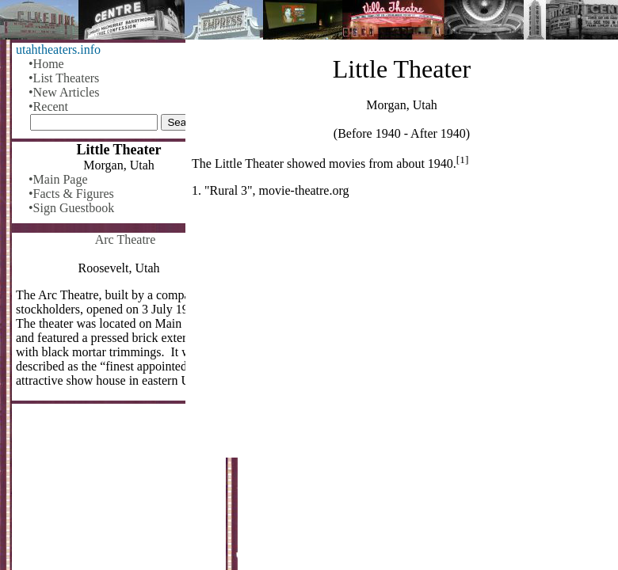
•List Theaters (64, 78)
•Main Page (58, 179)
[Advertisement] (402, 334)
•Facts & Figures (71, 193)
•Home (46, 63)
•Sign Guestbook (71, 208)
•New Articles (64, 92)
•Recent (48, 106)
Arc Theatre (125, 239)
